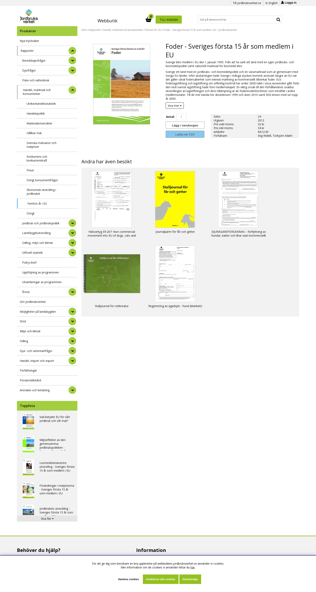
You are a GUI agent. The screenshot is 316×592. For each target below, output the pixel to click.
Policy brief (29, 262)
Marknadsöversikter (39, 123)
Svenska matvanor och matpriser (41, 145)
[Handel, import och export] (72, 361)
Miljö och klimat (30, 331)
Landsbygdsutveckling (36, 233)
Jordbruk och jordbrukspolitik (40, 223)
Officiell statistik (32, 253)
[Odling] (72, 341)
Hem (84, 30)
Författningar (28, 370)
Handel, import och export (37, 361)
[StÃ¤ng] (72, 51)
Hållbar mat (34, 133)
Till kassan (269, 20)
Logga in (290, 2)
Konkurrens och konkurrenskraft (37, 158)
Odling (24, 341)
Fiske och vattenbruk (35, 80)
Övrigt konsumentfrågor (42, 180)
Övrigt (30, 213)
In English (271, 3)
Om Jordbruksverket (33, 302)
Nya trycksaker (29, 41)
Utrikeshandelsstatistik (41, 104)
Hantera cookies (128, 579)
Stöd (23, 321)
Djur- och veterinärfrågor (36, 351)
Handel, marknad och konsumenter (37, 92)
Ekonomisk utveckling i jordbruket (41, 192)
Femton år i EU (37, 203)
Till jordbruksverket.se (247, 3)
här (192, 567)
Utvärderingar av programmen (42, 282)
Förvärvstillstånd (30, 380)
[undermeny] (72, 60)
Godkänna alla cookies (160, 579)
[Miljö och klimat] (72, 331)
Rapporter (27, 51)
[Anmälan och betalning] (72, 390)
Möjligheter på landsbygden (38, 312)
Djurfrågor (29, 70)
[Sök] (175, 20)
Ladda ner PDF (185, 134)
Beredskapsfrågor (34, 60)
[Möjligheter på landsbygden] (72, 311)
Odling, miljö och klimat (37, 243)
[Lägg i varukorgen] (185, 125)
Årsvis (26, 292)
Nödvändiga (190, 579)
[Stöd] (72, 321)
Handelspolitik (36, 113)
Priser (30, 170)
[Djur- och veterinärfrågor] (72, 351)
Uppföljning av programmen (40, 272)
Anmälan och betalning (35, 390)
